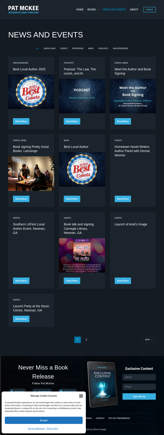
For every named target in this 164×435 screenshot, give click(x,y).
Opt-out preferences (36, 428)
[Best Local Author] (82, 169)
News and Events (114, 9)
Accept (43, 420)
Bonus (88, 418)
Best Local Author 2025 (29, 69)
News (90, 48)
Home (79, 9)
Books (93, 10)
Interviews (77, 48)
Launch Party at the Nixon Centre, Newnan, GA (29, 310)
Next (149, 343)
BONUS (149, 9)
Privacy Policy (52, 428)
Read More (21, 122)
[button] (81, 396)
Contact (100, 418)
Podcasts (103, 48)
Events (63, 48)
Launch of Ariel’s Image (131, 224)
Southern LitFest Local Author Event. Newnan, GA (29, 228)
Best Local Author (76, 146)
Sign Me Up (139, 396)
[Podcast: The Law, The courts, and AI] (82, 96)
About (134, 9)
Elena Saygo (99, 429)
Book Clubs (50, 48)
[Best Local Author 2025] (31, 91)
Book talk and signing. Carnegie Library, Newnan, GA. (79, 228)
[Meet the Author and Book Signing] (133, 96)
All (37, 48)
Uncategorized (120, 48)
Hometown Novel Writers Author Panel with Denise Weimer (133, 151)
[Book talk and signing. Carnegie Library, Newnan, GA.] (82, 255)
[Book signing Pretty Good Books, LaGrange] (31, 173)
